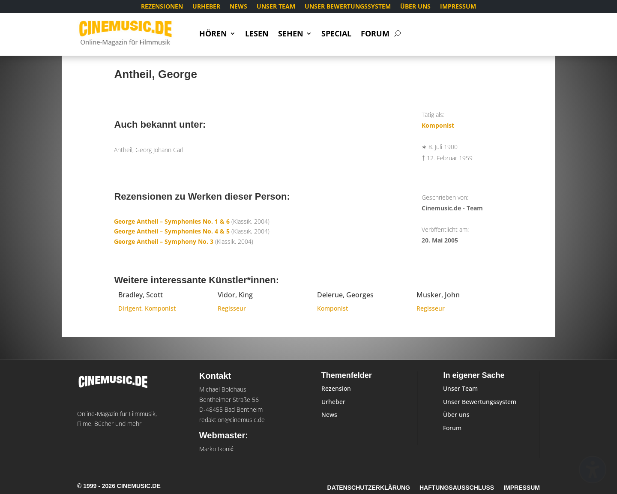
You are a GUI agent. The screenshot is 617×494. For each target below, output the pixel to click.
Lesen (257, 34)
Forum (375, 34)
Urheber (206, 6)
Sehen (290, 34)
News (238, 6)
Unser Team (276, 6)
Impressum (458, 6)
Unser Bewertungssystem (348, 6)
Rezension (336, 388)
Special (336, 34)
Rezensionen (162, 6)
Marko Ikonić (216, 449)
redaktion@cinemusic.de (232, 420)
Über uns (415, 6)
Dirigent (129, 308)
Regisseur (232, 308)
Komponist (438, 125)
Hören (213, 34)
